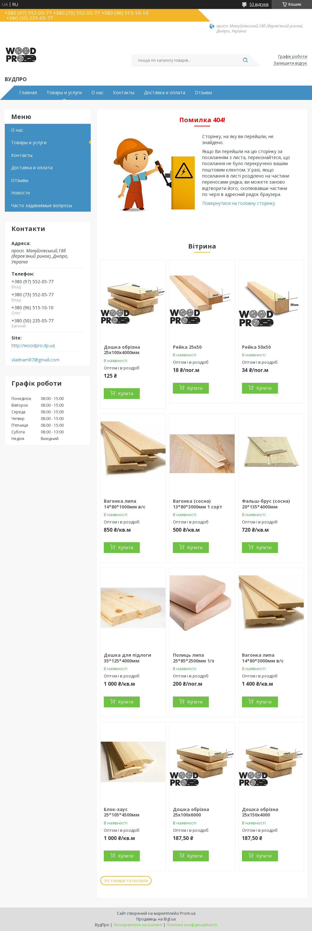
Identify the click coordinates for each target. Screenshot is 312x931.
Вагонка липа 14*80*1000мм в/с (124, 504)
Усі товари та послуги (126, 880)
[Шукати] (245, 60)
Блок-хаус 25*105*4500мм (121, 812)
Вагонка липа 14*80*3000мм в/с (263, 658)
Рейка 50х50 (256, 347)
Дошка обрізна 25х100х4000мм (122, 350)
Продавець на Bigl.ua (156, 919)
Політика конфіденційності (192, 925)
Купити (125, 393)
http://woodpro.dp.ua (33, 345)
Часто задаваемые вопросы (41, 205)
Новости (20, 193)
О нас (97, 92)
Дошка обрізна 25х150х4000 (260, 812)
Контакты (123, 92)
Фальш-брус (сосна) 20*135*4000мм (266, 504)
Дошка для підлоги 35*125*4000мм (127, 658)
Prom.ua (187, 913)
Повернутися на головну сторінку (238, 203)
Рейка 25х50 (187, 347)
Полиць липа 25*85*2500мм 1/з (193, 658)
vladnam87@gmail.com (35, 360)
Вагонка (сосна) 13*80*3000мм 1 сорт (197, 504)
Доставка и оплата (164, 92)
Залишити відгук (290, 63)
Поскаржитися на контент (137, 925)
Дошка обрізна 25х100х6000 (191, 812)
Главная (28, 92)
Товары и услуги (64, 92)
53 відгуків (259, 4)
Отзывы (203, 92)
